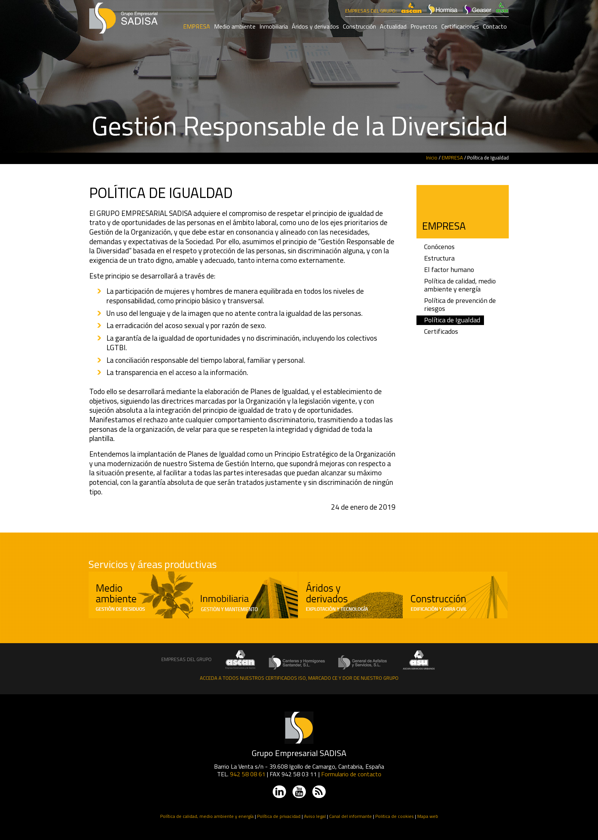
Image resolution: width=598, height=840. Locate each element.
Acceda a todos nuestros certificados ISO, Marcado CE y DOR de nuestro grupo (299, 677)
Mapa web (427, 816)
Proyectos (423, 26)
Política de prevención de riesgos (460, 305)
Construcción (359, 26)
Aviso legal (315, 816)
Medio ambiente (235, 26)
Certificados (441, 331)
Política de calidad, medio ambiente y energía (460, 285)
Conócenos (439, 247)
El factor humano (449, 270)
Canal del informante (350, 816)
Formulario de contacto (351, 774)
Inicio (431, 157)
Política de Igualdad (452, 320)
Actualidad (393, 26)
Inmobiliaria (273, 26)
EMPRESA (196, 26)
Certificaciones (460, 26)
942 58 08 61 (247, 774)
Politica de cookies (394, 816)
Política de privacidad (279, 816)
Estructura (439, 258)
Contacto (495, 26)
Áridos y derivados (315, 26)
